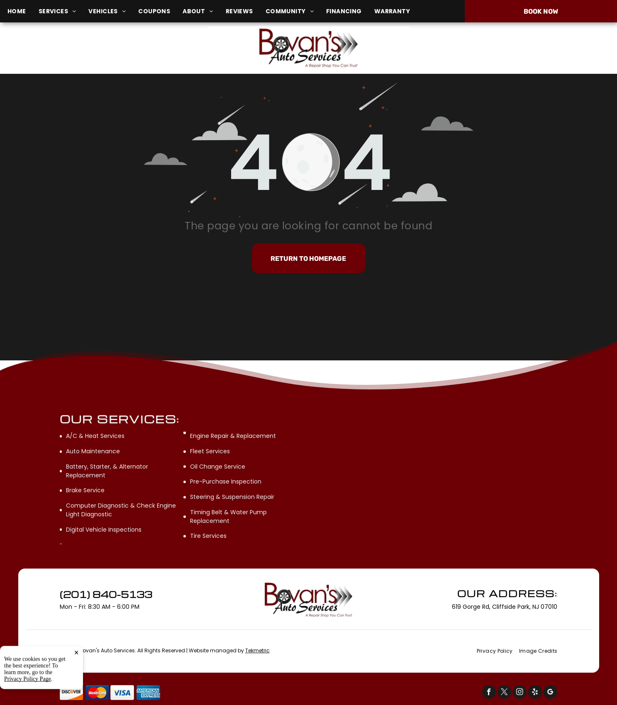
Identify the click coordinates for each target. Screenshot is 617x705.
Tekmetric (257, 650)
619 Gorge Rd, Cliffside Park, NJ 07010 (106, 52)
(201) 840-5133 (515, 48)
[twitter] (504, 693)
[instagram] (520, 693)
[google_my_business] (550, 693)
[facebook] (489, 693)
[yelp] (535, 693)
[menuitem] (23, 11)
